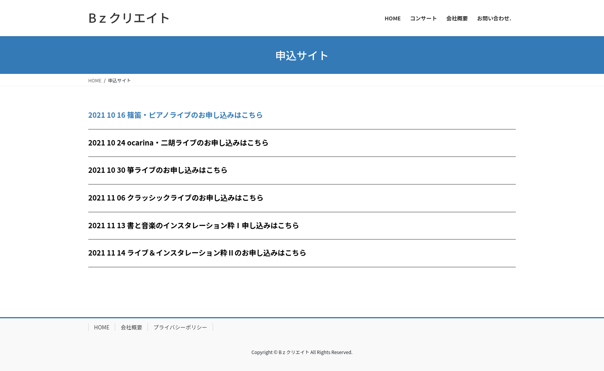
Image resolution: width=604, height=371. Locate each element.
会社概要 (131, 327)
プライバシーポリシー (180, 327)
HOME (101, 327)
